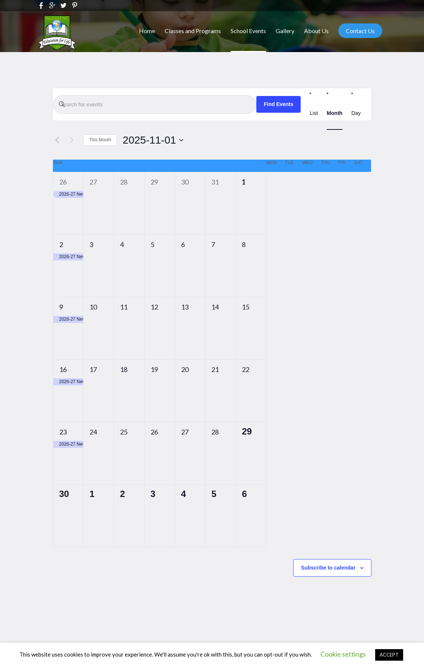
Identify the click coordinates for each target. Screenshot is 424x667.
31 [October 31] (215, 182)
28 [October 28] (123, 182)
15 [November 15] (245, 307)
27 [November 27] (185, 432)
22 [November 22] (245, 369)
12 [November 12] (154, 307)
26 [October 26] (63, 182)
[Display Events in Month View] (334, 113)
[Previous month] (57, 140)
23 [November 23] (63, 432)
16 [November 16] (63, 369)
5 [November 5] (152, 244)
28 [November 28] (215, 432)
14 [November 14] (215, 307)
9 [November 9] (61, 307)
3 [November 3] (91, 244)
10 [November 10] (93, 307)
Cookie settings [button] (343, 654)
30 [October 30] (185, 182)
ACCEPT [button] (389, 655)
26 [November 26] (154, 432)
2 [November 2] (61, 244)
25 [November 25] (123, 432)
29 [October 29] (154, 182)
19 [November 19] (154, 369)
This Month (100, 139)
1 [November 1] (244, 182)
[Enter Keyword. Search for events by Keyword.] (154, 104)
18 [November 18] (123, 369)
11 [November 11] (123, 307)
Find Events (278, 104)
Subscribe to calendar (328, 568)
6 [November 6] (183, 244)
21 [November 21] (215, 369)
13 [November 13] (185, 307)
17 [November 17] (93, 369)
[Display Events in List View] (314, 113)
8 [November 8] (244, 244)
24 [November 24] (93, 432)
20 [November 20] (185, 369)
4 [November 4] (122, 244)
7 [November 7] (213, 244)
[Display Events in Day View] (356, 113)
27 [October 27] (93, 182)
